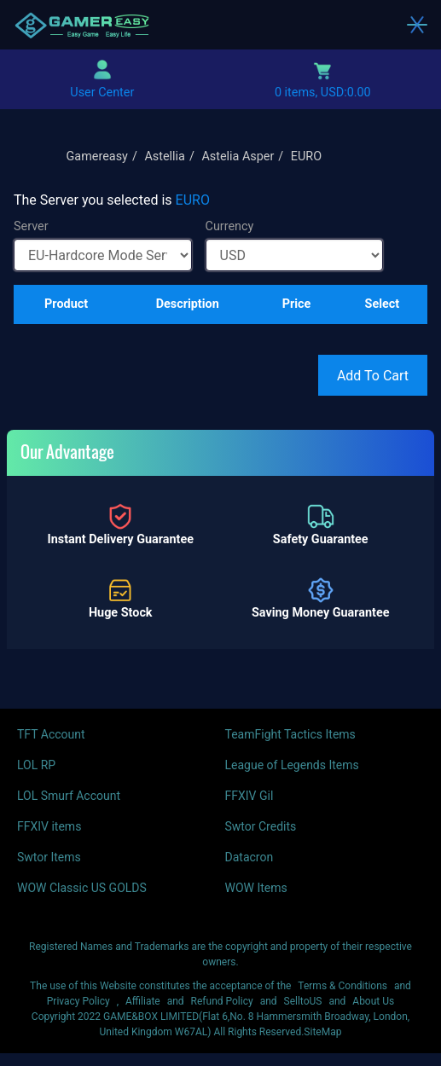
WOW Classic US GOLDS (82, 888)
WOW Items (256, 888)
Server (31, 226)
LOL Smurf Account (68, 795)
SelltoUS (303, 1001)
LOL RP (36, 765)
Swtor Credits (261, 826)
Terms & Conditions (342, 986)
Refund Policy (222, 1001)
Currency (230, 226)
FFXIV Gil (249, 795)
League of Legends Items (292, 765)
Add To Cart (373, 376)
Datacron (249, 857)
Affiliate (142, 1001)
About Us (373, 1001)
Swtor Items (49, 857)
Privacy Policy (78, 1001)
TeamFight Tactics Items (290, 734)
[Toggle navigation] (417, 24)
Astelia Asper (237, 156)
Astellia (164, 156)
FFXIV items (49, 826)
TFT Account (51, 734)
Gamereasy (97, 156)
